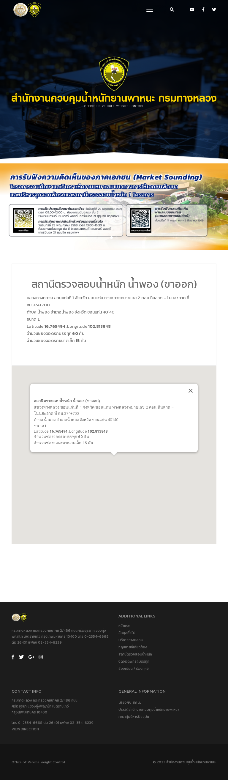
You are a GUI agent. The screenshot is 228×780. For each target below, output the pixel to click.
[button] (111, 237)
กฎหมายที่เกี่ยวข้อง (132, 647)
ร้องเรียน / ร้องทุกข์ (133, 668)
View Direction (25, 729)
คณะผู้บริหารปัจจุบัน (133, 716)
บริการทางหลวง (130, 640)
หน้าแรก (124, 625)
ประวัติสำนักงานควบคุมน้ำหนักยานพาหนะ (148, 709)
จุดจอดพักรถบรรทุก (133, 661)
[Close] (190, 390)
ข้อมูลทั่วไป (126, 633)
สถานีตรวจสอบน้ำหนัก (135, 654)
